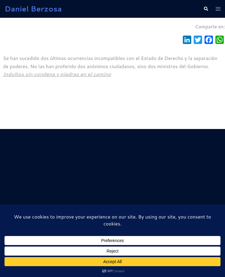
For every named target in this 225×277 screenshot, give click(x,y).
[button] (205, 8)
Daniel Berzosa (33, 9)
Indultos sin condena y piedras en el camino (57, 74)
